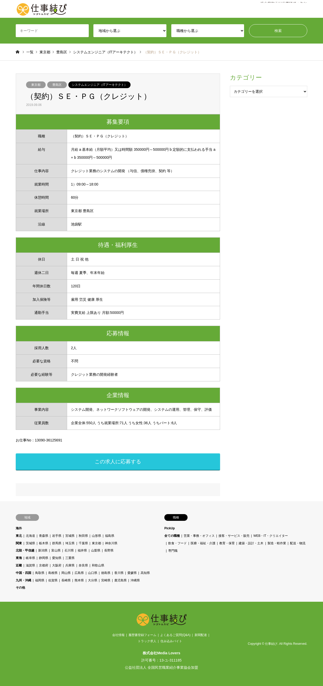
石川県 (69, 550)
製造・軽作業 (277, 543)
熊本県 (79, 580)
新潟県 (42, 550)
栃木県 (43, 543)
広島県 (79, 573)
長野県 (109, 550)
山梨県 (95, 550)
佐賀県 (53, 580)
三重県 (70, 558)
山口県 (92, 573)
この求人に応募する (118, 461)
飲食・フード (177, 543)
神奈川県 (111, 543)
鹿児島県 (120, 580)
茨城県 (30, 543)
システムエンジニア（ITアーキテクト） (99, 85)
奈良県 (83, 565)
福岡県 (39, 580)
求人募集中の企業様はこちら (283, 9)
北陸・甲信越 (25, 550)
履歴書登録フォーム (142, 635)
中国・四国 (23, 573)
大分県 (92, 580)
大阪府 (57, 565)
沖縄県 (135, 580)
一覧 (30, 52)
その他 (20, 587)
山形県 (96, 536)
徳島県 (105, 573)
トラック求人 (147, 641)
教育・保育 (227, 543)
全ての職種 (172, 536)
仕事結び (271, 644)
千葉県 (83, 543)
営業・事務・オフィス (199, 536)
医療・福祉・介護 (203, 543)
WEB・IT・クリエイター (271, 536)
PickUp (169, 528)
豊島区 (57, 85)
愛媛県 (132, 573)
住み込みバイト (171, 641)
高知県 (145, 573)
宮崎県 (105, 580)
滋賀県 (30, 565)
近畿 (19, 565)
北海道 (30, 536)
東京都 (36, 85)
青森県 (43, 536)
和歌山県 (98, 565)
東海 (19, 558)
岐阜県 (30, 558)
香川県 (119, 573)
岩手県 (57, 536)
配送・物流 (297, 543)
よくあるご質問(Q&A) (175, 635)
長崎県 (66, 580)
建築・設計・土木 (251, 543)
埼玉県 (70, 543)
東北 (19, 536)
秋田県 (83, 536)
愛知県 (57, 558)
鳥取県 (39, 573)
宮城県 (70, 536)
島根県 (53, 573)
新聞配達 (201, 635)
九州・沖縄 (23, 580)
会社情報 (118, 635)
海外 (19, 528)
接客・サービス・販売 (234, 536)
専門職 (172, 550)
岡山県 (66, 573)
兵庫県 (70, 565)
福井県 (82, 550)
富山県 (56, 550)
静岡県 (43, 558)
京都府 (43, 565)
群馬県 (57, 543)
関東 (19, 543)
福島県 (109, 536)
